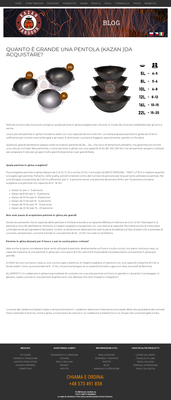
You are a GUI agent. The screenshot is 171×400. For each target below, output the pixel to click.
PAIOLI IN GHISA (145, 362)
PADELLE (96, 3)
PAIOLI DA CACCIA (145, 368)
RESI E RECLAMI (64, 362)
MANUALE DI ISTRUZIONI (107, 368)
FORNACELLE (122, 3)
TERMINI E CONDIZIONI (25, 358)
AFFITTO (64, 368)
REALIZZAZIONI (106, 355)
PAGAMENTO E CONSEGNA (64, 355)
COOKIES (64, 358)
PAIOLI (108, 3)
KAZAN (83, 3)
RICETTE (106, 362)
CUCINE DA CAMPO (145, 355)
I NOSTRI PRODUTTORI (25, 362)
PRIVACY (64, 365)
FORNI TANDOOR (34, 3)
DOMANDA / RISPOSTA (106, 358)
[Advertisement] (85, 293)
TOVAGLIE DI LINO (145, 358)
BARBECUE (150, 3)
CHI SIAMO (25, 355)
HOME (18, 3)
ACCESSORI (53, 3)
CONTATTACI (25, 368)
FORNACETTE (69, 3)
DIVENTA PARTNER (25, 365)
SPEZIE (137, 3)
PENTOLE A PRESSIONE (145, 365)
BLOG (111, 23)
